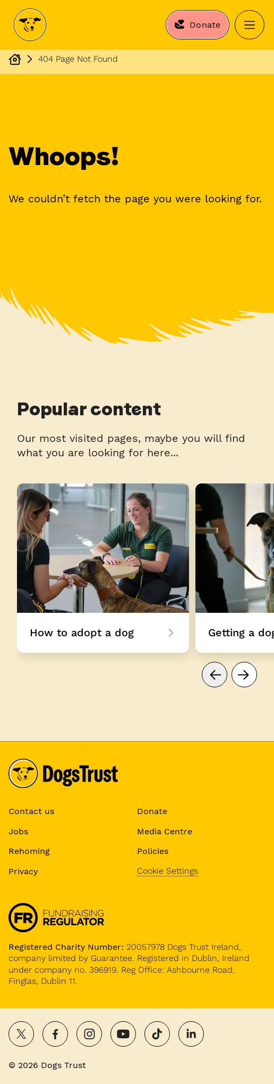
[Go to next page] (244, 674)
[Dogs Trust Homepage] (14, 59)
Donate (152, 811)
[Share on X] (21, 1034)
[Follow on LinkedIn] (191, 1034)
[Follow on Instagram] (89, 1034)
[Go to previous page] (214, 674)
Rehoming (29, 851)
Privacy (23, 871)
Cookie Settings (167, 871)
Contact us (31, 811)
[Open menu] (249, 25)
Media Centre (164, 831)
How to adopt (103, 568)
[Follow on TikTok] (157, 1034)
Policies (152, 851)
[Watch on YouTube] (123, 1034)
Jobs (18, 831)
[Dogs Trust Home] (30, 25)
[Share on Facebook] (55, 1034)
